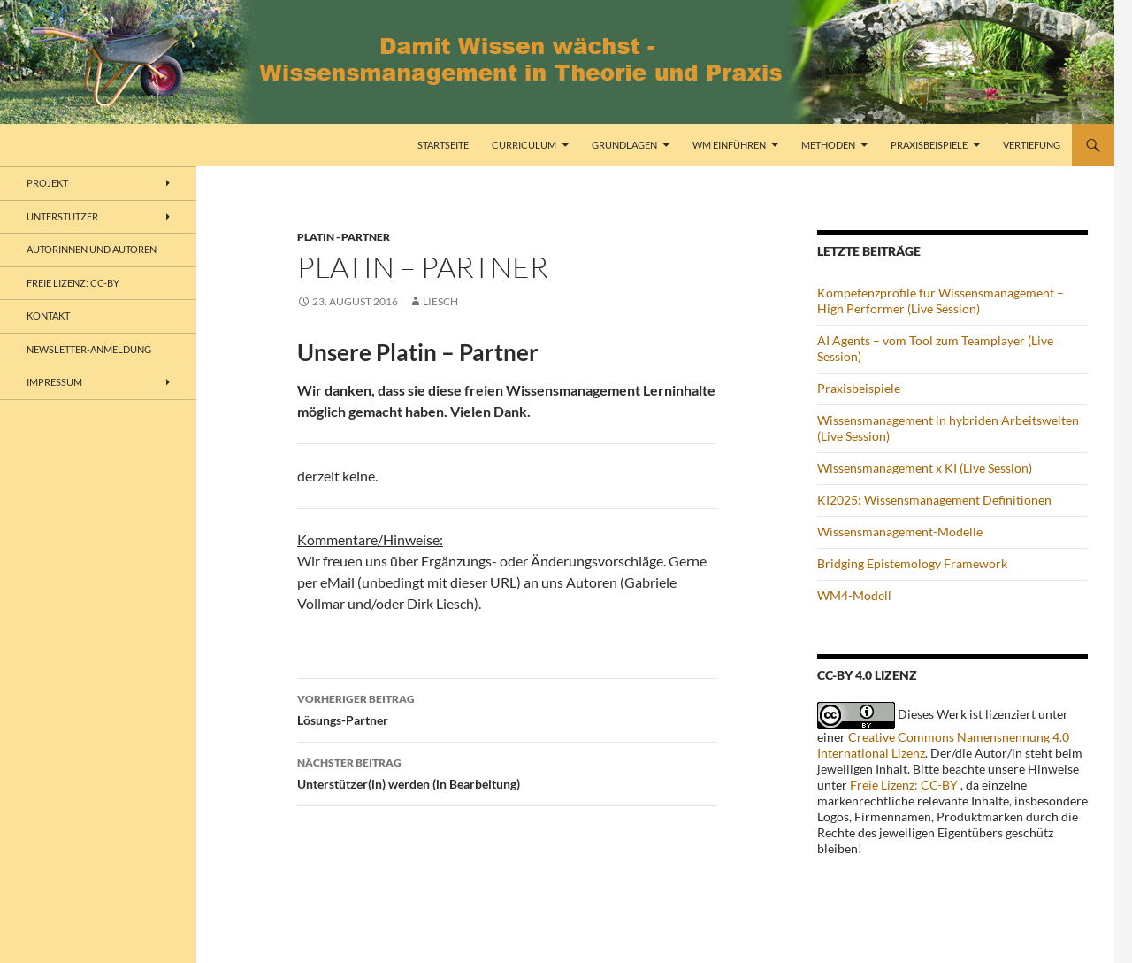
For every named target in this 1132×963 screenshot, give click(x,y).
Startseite (443, 144)
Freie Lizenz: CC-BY (904, 784)
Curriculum (524, 144)
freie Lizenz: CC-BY (73, 283)
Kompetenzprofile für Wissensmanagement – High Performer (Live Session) (940, 300)
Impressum (54, 382)
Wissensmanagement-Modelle (900, 531)
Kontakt (48, 315)
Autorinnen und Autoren (92, 249)
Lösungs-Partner (506, 708)
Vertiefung (1031, 144)
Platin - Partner (343, 236)
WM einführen (729, 144)
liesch (440, 301)
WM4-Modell (854, 595)
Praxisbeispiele (929, 144)
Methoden (828, 144)
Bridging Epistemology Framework (912, 563)
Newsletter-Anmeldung (89, 349)
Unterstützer (62, 216)
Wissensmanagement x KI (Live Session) (924, 467)
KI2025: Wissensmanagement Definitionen (934, 499)
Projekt (47, 183)
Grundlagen (624, 144)
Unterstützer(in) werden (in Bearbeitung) (506, 771)
